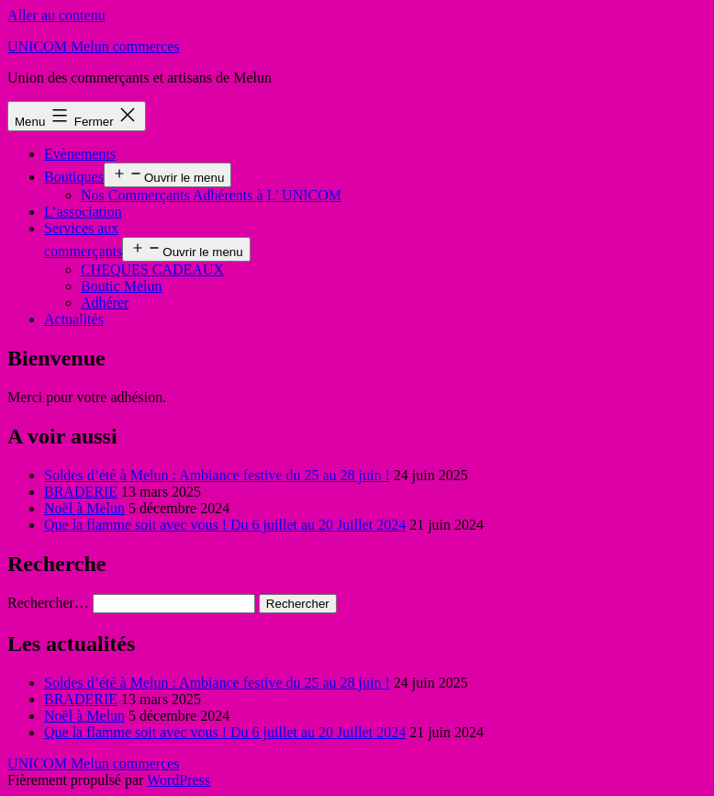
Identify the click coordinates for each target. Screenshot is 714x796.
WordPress (178, 780)
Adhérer (104, 302)
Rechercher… (48, 603)
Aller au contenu (56, 15)
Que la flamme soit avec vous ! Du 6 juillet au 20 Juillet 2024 (225, 525)
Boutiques (74, 177)
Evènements (80, 154)
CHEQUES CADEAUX (152, 269)
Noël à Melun (84, 508)
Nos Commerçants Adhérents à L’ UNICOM (211, 195)
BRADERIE (80, 491)
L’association (83, 211)
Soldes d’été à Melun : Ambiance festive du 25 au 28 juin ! (217, 475)
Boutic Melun (121, 286)
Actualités (74, 319)
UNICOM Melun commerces (93, 46)
